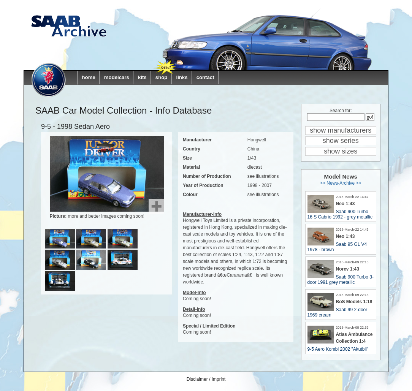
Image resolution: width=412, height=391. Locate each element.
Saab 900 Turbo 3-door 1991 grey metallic (340, 279)
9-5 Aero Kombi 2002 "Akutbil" (338, 349)
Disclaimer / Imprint (206, 379)
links (181, 77)
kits (142, 77)
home (88, 77)
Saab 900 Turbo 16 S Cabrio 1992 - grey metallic (339, 214)
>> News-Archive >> (340, 183)
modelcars (116, 77)
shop (161, 77)
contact (205, 77)
